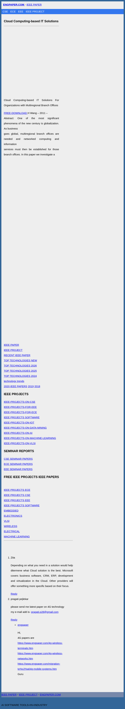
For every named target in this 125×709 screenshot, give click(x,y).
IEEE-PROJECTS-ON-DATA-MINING (25, 427)
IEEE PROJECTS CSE (17, 495)
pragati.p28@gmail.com (45, 611)
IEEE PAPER (34, 4)
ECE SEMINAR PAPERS (18, 463)
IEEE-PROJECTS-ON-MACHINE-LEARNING (30, 438)
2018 (37, 386)
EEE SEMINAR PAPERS (18, 469)
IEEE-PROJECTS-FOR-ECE (20, 412)
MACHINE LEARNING (17, 536)
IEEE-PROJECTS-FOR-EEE (20, 407)
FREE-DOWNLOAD (16, 113)
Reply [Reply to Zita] (14, 593)
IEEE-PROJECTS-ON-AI (18, 432)
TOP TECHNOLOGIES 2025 (20, 370)
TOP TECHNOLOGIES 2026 (20, 365)
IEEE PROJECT (35, 11)
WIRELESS (10, 526)
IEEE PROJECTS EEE (17, 500)
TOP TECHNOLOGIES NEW (20, 360)
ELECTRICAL (12, 531)
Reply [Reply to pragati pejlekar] (14, 619)
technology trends (14, 381)
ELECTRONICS (13, 515)
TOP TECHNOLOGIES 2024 (20, 375)
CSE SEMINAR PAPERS (18, 458)
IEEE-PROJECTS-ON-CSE (19, 401)
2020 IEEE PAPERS (15, 386)
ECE (13, 11)
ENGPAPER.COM (50, 694)
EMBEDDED (11, 510)
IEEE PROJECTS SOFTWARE (21, 417)
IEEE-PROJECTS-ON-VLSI (20, 443)
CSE (6, 11)
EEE (21, 11)
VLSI (6, 520)
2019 (31, 386)
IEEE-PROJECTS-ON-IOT (19, 422)
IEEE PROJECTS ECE (17, 489)
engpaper (23, 624)
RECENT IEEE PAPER (17, 355)
